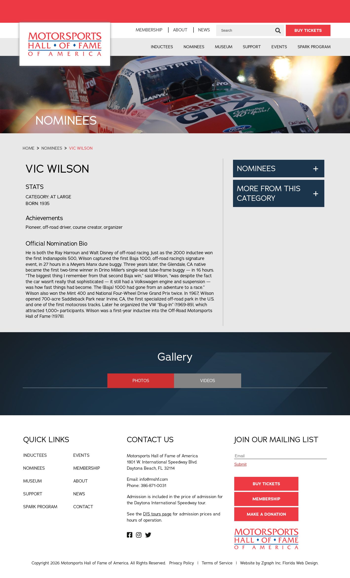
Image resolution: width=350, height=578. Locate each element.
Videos (206, 380)
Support (252, 46)
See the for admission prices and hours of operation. (173, 517)
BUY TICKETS (308, 30)
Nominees (194, 46)
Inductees (162, 46)
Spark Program (314, 46)
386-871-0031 (153, 485)
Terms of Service (217, 562)
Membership (149, 29)
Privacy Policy (181, 562)
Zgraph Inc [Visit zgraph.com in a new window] (271, 562)
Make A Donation (266, 514)
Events (279, 46)
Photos (141, 380)
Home (29, 148)
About (180, 29)
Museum (223, 46)
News (204, 29)
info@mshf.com (153, 479)
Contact (83, 506)
